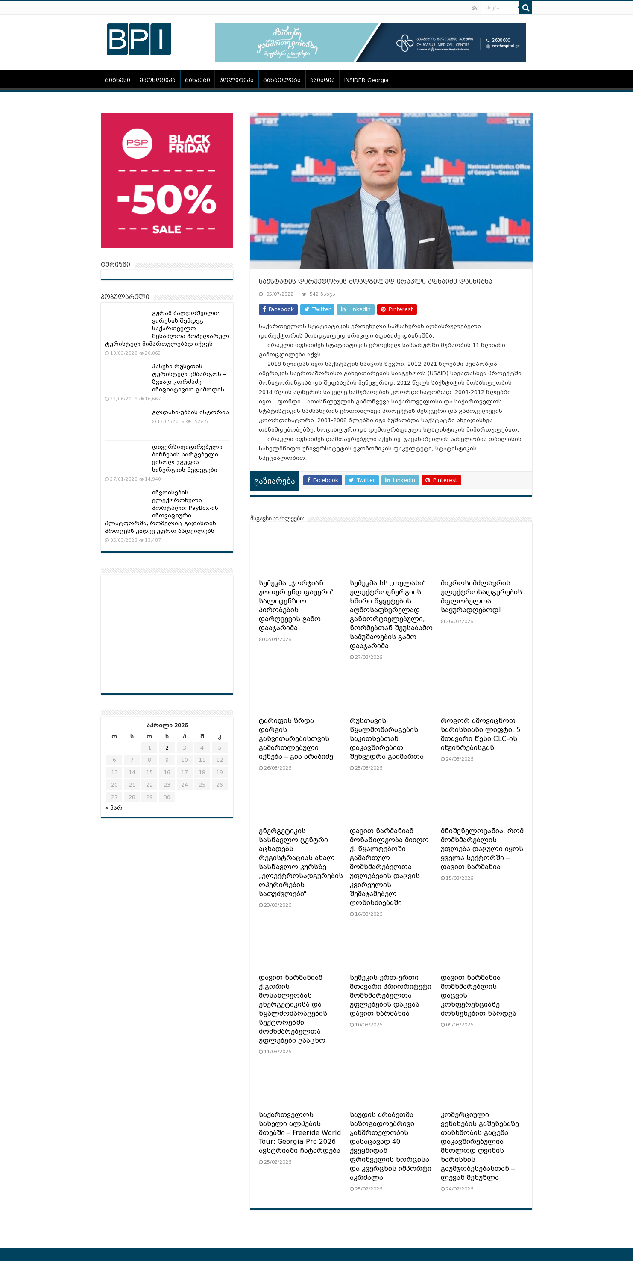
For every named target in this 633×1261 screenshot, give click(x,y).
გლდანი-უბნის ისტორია (190, 412)
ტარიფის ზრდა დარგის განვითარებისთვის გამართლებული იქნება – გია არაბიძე (296, 739)
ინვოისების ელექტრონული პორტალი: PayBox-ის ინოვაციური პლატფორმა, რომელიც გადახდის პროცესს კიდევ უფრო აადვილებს (161, 512)
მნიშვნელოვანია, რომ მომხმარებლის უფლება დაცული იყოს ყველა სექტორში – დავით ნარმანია (482, 849)
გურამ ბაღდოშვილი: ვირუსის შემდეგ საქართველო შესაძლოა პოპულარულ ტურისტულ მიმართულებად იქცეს (167, 328)
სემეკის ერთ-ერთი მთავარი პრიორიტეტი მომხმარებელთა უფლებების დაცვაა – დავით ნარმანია (390, 995)
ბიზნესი (117, 80)
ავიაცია (322, 80)
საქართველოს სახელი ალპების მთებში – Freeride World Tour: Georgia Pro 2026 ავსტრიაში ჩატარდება (300, 1133)
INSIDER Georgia (366, 80)
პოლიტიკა (237, 80)
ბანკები (197, 80)
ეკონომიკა (158, 80)
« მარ (114, 807)
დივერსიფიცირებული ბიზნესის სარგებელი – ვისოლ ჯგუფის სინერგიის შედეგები (187, 458)
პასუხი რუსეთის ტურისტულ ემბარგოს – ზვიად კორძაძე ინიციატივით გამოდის (189, 378)
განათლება (282, 80)
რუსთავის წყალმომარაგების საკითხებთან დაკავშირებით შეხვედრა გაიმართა (387, 739)
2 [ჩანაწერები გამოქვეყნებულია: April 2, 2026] (167, 747)
